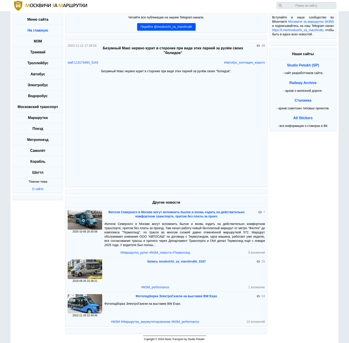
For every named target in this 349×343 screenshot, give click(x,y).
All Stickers (303, 118)
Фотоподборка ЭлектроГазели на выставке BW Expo (176, 296)
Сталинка (303, 100)
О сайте (37, 189)
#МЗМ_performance (155, 287)
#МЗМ (115, 321)
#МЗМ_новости (160, 252)
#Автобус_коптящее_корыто (244, 62)
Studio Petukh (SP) (303, 65)
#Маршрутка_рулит (134, 252)
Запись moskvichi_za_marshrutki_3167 (176, 261)
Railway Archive (303, 83)
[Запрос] (306, 5)
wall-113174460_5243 (83, 62)
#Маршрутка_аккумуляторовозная (145, 321)
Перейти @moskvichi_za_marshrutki (166, 26)
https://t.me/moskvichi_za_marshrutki (297, 30)
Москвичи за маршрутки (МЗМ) (311, 21)
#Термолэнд (181, 252)
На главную (38, 30)
